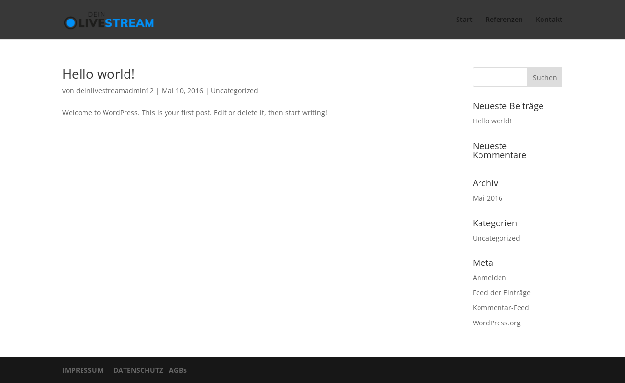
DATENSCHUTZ (136, 370)
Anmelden (489, 277)
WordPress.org (497, 322)
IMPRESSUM (85, 370)
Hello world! (98, 73)
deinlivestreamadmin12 (115, 90)
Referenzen (504, 20)
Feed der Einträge (502, 292)
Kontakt (549, 20)
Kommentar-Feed (501, 307)
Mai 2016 (487, 197)
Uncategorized (234, 90)
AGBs (176, 370)
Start (464, 20)
